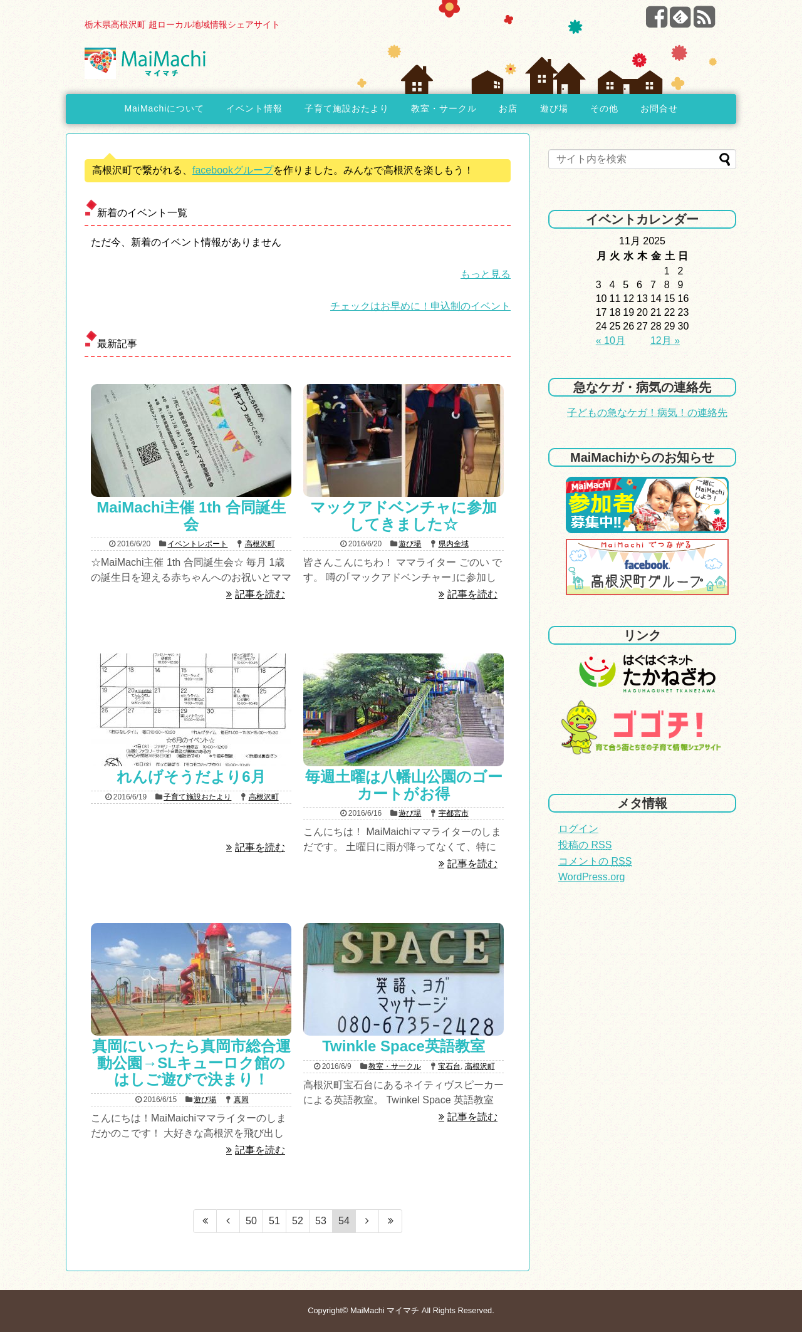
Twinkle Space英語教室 (403, 1046)
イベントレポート (197, 543)
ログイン (578, 828)
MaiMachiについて (164, 108)
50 (251, 1220)
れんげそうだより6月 (191, 776)
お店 (508, 108)
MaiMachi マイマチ (384, 1310)
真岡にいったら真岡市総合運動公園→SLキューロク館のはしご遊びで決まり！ (191, 1063)
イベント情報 (254, 108)
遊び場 (554, 108)
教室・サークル (444, 108)
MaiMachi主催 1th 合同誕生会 (190, 515)
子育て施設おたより (347, 108)
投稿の (585, 845)
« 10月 (610, 340)
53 (320, 1220)
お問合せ (659, 108)
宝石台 (449, 1066)
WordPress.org (591, 877)
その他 (604, 108)
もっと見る (486, 274)
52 (297, 1220)
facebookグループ (232, 170)
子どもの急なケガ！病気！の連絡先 (647, 412)
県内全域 (454, 543)
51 (274, 1220)
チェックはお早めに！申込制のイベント (420, 306)
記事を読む (260, 594)
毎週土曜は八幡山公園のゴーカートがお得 (404, 784)
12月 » (665, 340)
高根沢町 (260, 543)
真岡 (241, 1099)
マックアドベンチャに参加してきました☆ (403, 515)
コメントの (595, 861)
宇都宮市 (454, 813)
